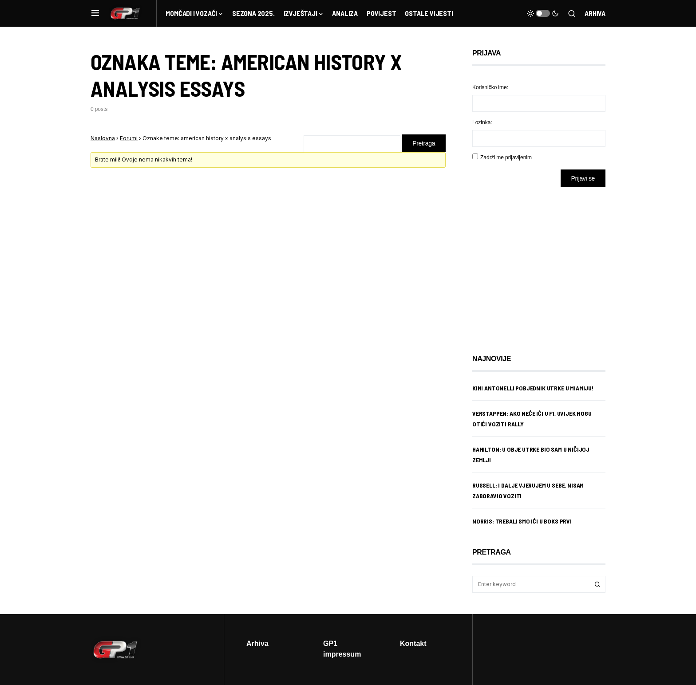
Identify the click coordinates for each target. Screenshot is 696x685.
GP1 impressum (342, 648)
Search (597, 584)
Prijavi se (583, 178)
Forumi (129, 138)
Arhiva (595, 13)
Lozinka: (482, 122)
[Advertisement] (543, 264)
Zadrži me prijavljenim (506, 157)
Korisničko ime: (490, 87)
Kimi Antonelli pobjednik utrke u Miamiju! (532, 388)
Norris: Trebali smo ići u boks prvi (522, 521)
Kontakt (413, 643)
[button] (95, 13)
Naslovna (103, 138)
